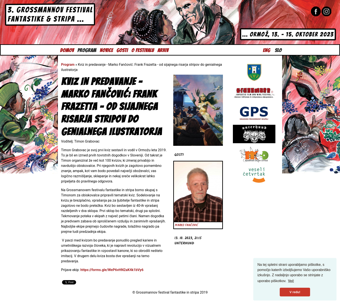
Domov (67, 49)
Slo (278, 49)
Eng (266, 49)
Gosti (122, 49)
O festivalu (142, 49)
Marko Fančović (186, 225)
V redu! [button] (294, 292)
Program (86, 49)
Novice (106, 49)
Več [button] (291, 281)
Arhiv (162, 49)
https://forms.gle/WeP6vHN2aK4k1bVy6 (112, 270)
